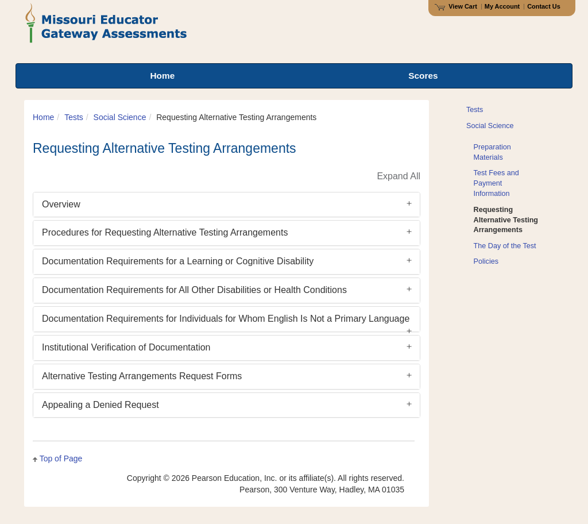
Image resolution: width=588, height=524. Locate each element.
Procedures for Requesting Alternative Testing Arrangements (165, 232)
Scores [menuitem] (423, 75)
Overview (61, 204)
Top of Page (61, 458)
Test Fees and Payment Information (496, 183)
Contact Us (543, 6)
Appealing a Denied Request (100, 405)
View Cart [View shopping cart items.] (456, 6)
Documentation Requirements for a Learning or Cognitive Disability (178, 261)
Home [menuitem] (162, 75)
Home (43, 117)
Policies (486, 261)
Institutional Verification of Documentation (126, 347)
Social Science (120, 117)
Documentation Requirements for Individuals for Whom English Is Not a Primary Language (225, 318)
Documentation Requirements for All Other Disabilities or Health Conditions (194, 290)
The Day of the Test (505, 246)
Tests (73, 117)
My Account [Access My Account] (502, 6)
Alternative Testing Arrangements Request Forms (142, 376)
